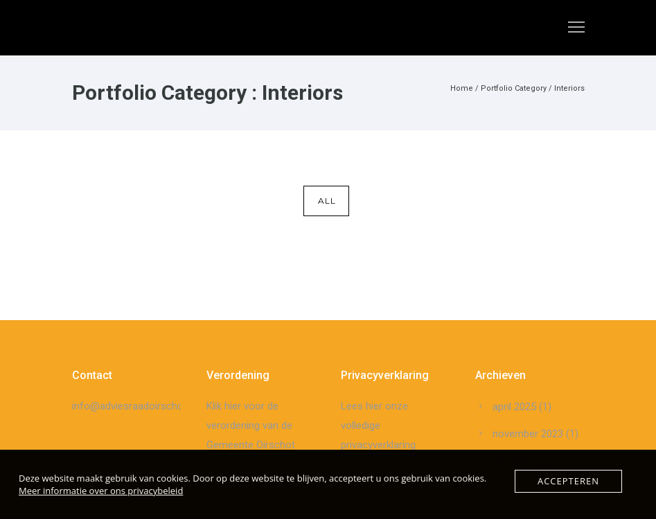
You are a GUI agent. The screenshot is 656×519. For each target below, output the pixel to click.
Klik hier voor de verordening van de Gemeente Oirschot (250, 425)
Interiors (569, 88)
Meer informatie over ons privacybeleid (101, 490)
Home (461, 88)
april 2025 (514, 407)
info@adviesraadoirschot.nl (134, 406)
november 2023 (528, 434)
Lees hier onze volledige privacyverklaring (378, 425)
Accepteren (568, 481)
